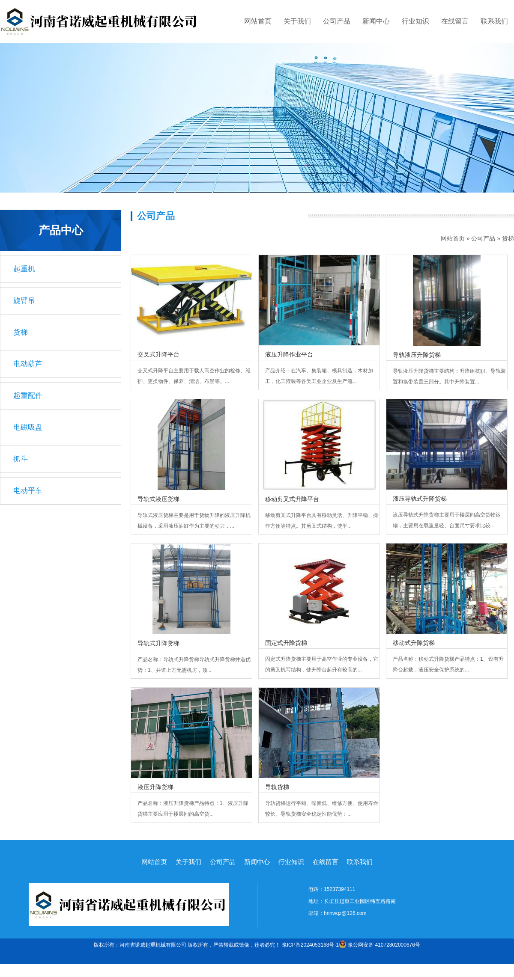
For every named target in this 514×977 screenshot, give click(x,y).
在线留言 (455, 21)
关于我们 (297, 21)
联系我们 (494, 21)
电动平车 (27, 491)
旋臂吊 (24, 301)
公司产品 (336, 21)
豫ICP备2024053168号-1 (310, 945)
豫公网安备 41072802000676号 (379, 945)
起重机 (24, 269)
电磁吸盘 (27, 427)
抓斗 (20, 459)
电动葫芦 (27, 364)
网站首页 (258, 21)
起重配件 (27, 396)
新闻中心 (376, 21)
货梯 (508, 238)
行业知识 (415, 21)
